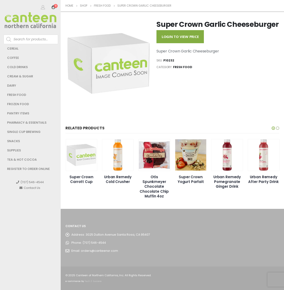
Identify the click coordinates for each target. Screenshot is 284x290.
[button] (273, 128)
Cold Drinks (17, 67)
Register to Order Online (28, 169)
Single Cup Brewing (24, 132)
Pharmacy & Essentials (26, 122)
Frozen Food (18, 104)
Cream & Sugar (20, 76)
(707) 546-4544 (30, 182)
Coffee (13, 58)
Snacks (13, 141)
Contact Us (29, 188)
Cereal (12, 48)
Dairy (11, 85)
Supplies (14, 150)
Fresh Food (16, 95)
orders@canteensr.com (99, 251)
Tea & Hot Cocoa (22, 159)
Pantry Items (18, 113)
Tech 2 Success (93, 281)
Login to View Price (180, 36)
